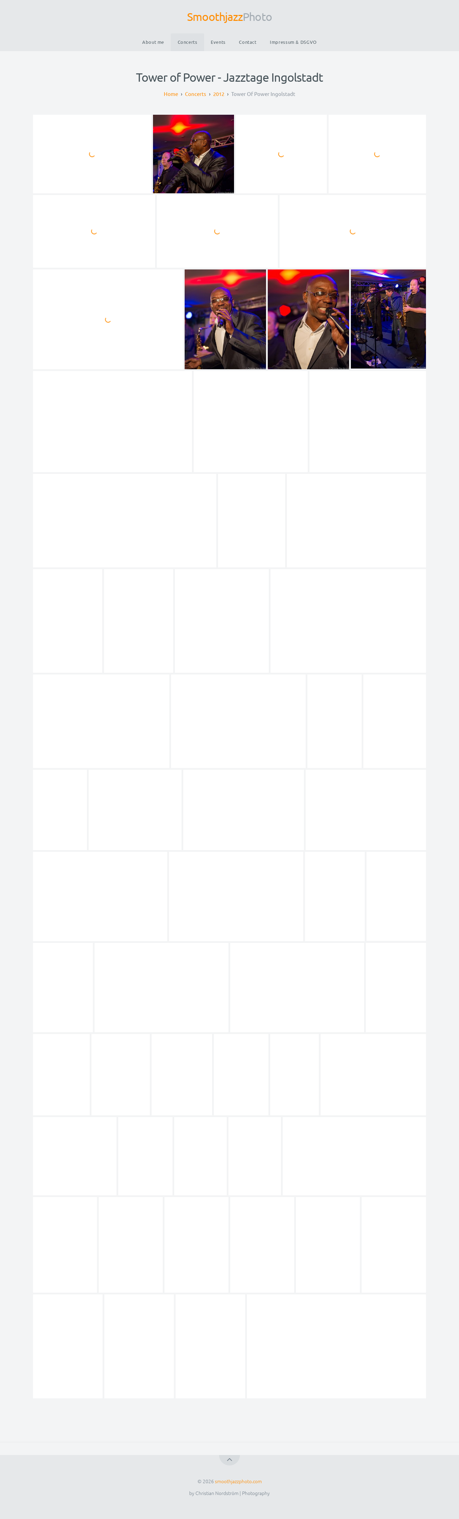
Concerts (188, 42)
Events (218, 42)
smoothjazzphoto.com (238, 1481)
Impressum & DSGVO (293, 42)
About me (153, 42)
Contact (247, 42)
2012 (218, 93)
